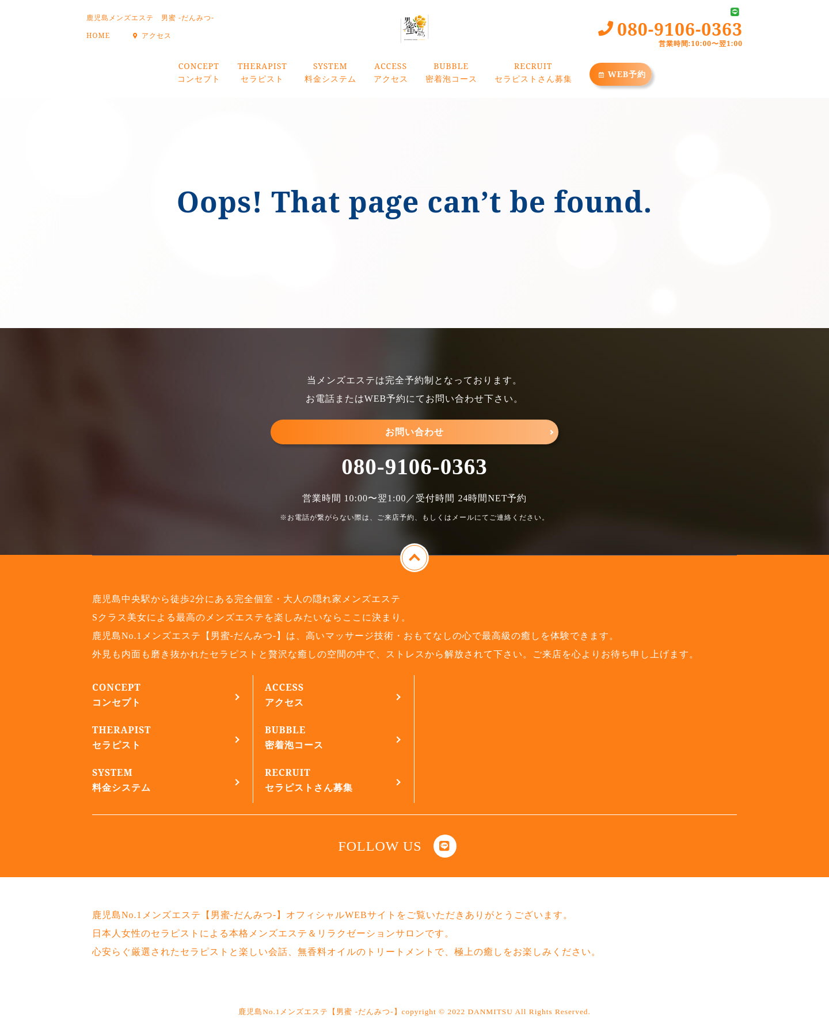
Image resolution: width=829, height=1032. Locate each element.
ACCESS (391, 73)
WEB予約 (621, 73)
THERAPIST (262, 73)
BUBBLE (451, 73)
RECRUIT (533, 73)
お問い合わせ (414, 431)
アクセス (151, 35)
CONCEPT (198, 73)
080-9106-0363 (414, 466)
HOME (98, 35)
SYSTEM (330, 73)
